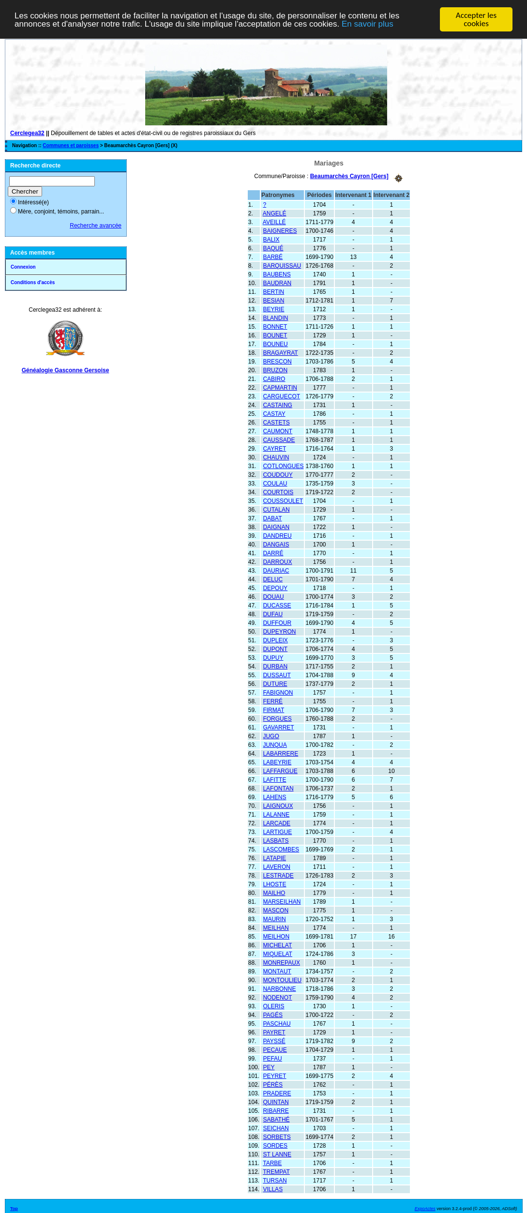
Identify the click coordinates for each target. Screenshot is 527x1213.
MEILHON (276, 936)
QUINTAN (275, 1101)
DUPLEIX (275, 640)
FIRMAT (273, 709)
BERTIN (273, 291)
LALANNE (276, 814)
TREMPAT (276, 1171)
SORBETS (276, 1136)
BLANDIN (275, 317)
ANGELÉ (274, 213)
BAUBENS (276, 274)
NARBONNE (279, 988)
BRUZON (275, 369)
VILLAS (273, 1188)
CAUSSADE (279, 439)
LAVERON (276, 866)
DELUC (273, 579)
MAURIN (274, 918)
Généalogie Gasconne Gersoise (65, 370)
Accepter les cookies (476, 19)
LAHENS (274, 796)
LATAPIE (274, 857)
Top (14, 1208)
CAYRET (274, 448)
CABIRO (274, 378)
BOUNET (275, 335)
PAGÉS (272, 1014)
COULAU (275, 483)
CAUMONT (277, 430)
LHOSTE (274, 883)
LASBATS (275, 840)
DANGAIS (276, 544)
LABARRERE (280, 753)
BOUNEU (275, 343)
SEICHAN (275, 1127)
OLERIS (273, 1005)
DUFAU (273, 613)
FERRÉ (273, 700)
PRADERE (277, 1093)
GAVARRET (278, 727)
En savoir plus (367, 23)
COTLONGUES (283, 465)
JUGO (271, 735)
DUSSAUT (276, 674)
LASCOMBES (281, 849)
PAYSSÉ (274, 1040)
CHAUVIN (276, 457)
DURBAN (275, 666)
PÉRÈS (273, 1084)
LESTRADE (278, 875)
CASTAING (277, 404)
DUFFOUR (277, 622)
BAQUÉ (273, 247)
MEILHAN (275, 927)
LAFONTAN (278, 788)
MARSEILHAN (282, 901)
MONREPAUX (281, 962)
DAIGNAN (276, 526)
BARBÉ (273, 256)
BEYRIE (273, 308)
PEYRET (274, 1075)
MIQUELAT (277, 953)
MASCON (275, 910)
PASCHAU (276, 1023)
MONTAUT (277, 971)
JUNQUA (274, 744)
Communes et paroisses (71, 145)
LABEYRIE (277, 761)
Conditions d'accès (33, 282)
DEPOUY (275, 587)
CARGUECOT (281, 396)
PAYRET (274, 1032)
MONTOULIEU (282, 979)
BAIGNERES (280, 230)
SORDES (275, 1145)
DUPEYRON (279, 631)
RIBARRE (275, 1110)
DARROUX (277, 561)
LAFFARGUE (280, 770)
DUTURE (275, 683)
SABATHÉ (276, 1119)
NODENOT (277, 997)
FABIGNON (278, 692)
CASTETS (276, 422)
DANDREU (277, 535)
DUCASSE (277, 605)
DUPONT (275, 648)
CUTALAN (276, 509)
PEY (268, 1066)
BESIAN (273, 300)
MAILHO (274, 892)
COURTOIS (278, 491)
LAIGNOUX (278, 805)
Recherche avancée (95, 225)
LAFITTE (274, 779)
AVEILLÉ (274, 221)
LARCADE (276, 822)
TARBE (272, 1162)
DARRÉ (273, 552)
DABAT (272, 518)
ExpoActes (425, 1208)
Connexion (23, 267)
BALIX (271, 239)
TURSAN (274, 1180)
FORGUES (277, 718)
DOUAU (273, 596)
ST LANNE (277, 1154)
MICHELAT (277, 944)
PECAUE (274, 1049)
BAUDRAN (277, 282)
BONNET (275, 326)
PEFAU (272, 1058)
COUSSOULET (283, 500)
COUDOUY (277, 474)
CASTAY (274, 413)
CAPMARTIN (280, 387)
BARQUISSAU (282, 265)
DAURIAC (276, 570)
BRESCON (277, 361)
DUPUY (273, 657)
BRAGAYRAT (280, 352)
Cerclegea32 (27, 133)
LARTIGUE (277, 831)
